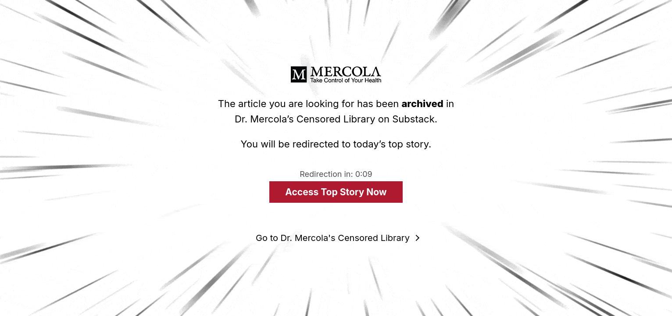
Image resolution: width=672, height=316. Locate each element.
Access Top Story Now (335, 192)
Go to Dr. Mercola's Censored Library (333, 238)
